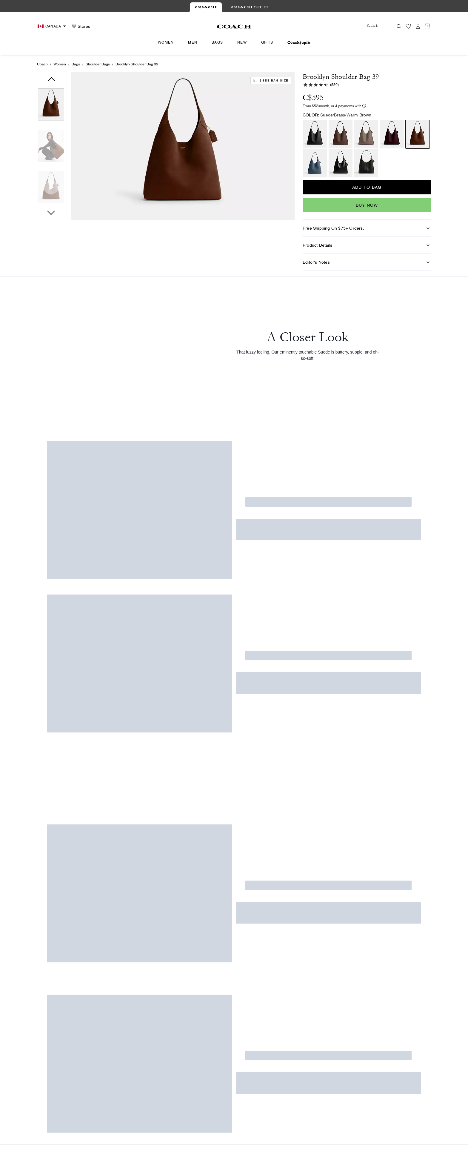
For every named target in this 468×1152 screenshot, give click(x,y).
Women (59, 64)
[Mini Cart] (427, 26)
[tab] (206, 7)
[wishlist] (287, 91)
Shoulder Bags (98, 64)
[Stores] (80, 26)
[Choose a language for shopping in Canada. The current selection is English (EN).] (52, 26)
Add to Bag (367, 187)
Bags (76, 64)
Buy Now (367, 205)
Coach (42, 64)
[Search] (375, 26)
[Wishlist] (408, 26)
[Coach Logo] (234, 26)
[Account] (417, 26)
